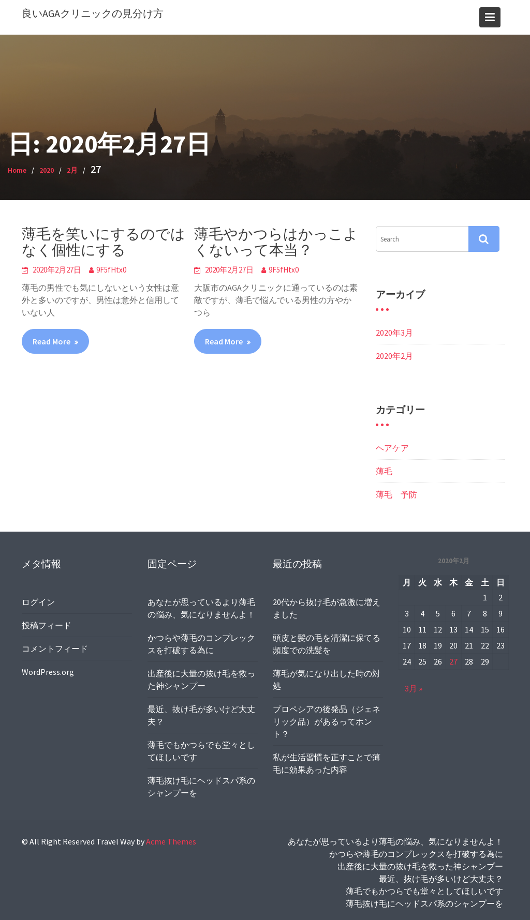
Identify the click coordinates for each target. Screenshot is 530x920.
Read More (51, 341)
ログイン (42, 603)
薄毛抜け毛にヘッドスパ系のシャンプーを (424, 903)
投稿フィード (49, 624)
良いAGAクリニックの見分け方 (93, 13)
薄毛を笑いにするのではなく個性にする (103, 241)
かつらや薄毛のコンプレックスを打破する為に (416, 854)
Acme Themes (171, 841)
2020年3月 (394, 332)
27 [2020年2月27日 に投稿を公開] (453, 657)
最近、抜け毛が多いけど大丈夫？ (441, 878)
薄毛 (384, 471)
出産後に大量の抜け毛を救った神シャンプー (420, 866)
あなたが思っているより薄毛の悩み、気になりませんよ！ (395, 841)
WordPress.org (50, 666)
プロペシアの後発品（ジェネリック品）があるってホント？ (326, 716)
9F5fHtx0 (111, 270)
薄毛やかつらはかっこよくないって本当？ (276, 241)
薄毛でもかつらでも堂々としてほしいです (424, 891)
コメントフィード (57, 645)
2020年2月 (394, 356)
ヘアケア (392, 448)
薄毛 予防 (396, 494)
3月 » (417, 682)
